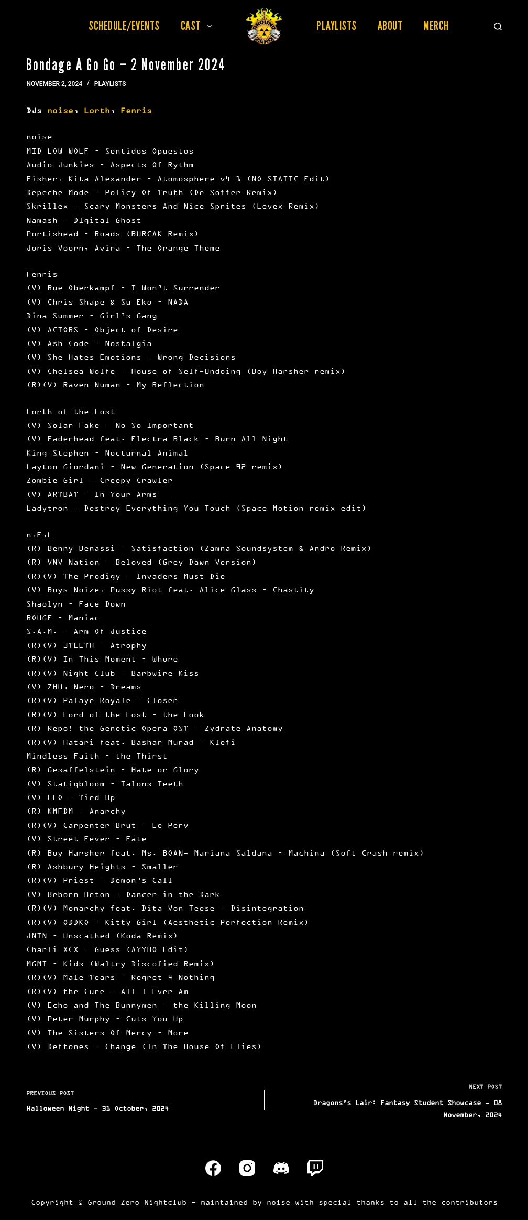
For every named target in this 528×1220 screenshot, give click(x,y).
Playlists (336, 25)
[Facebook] (213, 1168)
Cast (198, 25)
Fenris (136, 110)
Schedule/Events (124, 25)
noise (60, 110)
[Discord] (281, 1168)
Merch (436, 25)
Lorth (97, 110)
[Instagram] (247, 1168)
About (390, 25)
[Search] (498, 26)
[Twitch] (315, 1168)
